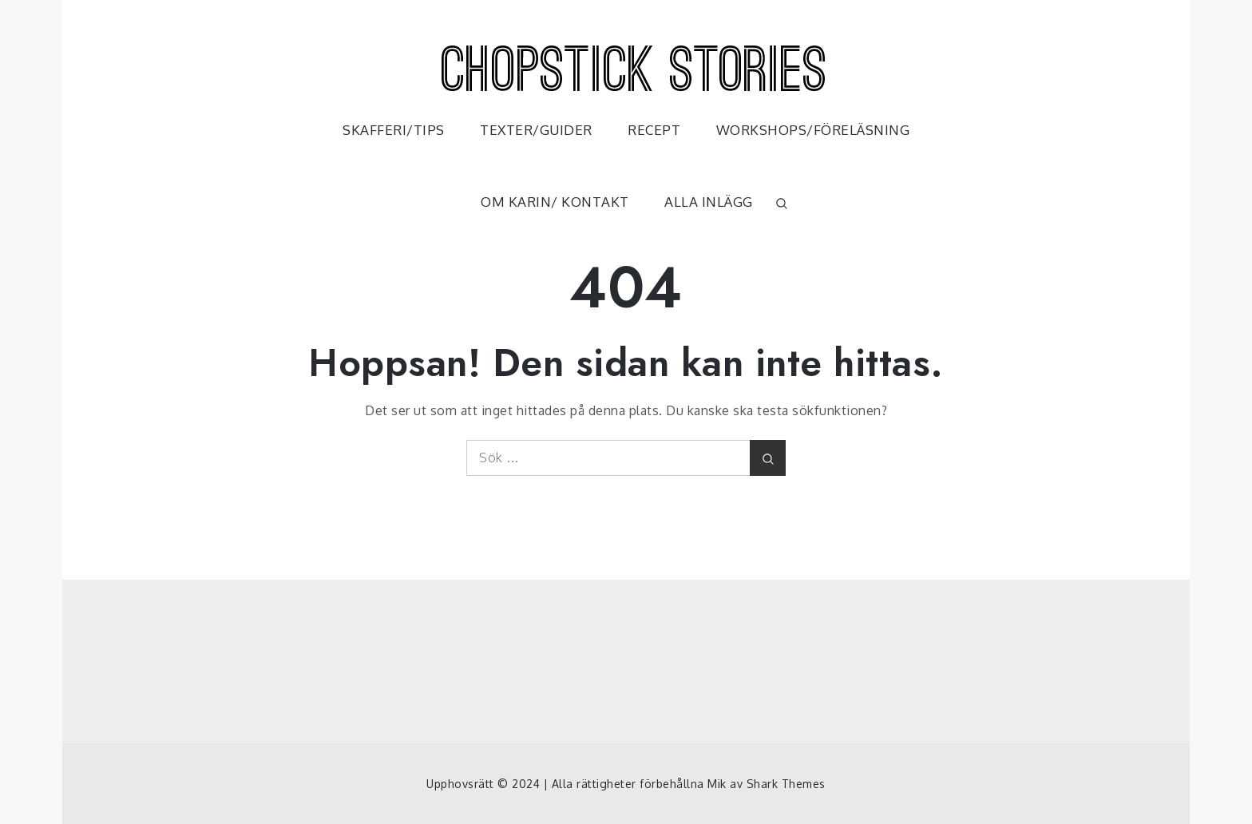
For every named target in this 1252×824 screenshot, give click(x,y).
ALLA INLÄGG (708, 201)
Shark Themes (786, 783)
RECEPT (654, 129)
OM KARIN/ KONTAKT (555, 201)
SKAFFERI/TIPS (394, 129)
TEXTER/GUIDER (536, 129)
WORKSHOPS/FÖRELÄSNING (813, 129)
